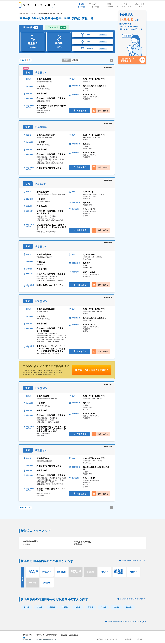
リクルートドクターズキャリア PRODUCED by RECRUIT (38, 5)
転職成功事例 (109, 5)
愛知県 (26, 607)
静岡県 (52, 607)
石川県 (103, 607)
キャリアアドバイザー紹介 (124, 5)
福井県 (129, 607)
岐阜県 (39, 607)
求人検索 (81, 5)
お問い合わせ (103, 111)
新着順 (66, 60)
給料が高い (75, 60)
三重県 (65, 607)
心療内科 (90, 572)
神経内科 (104, 572)
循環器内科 (61, 572)
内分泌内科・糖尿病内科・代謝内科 (119, 571)
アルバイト (57, 27)
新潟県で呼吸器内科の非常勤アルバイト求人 (124, 622)
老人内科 (32, 583)
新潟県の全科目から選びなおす (133, 560)
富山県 (116, 607)
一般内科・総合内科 (32, 572)
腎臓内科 (133, 572)
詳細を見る (81, 111)
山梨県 (77, 607)
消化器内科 (46, 572)
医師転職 (30, 27)
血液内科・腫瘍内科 (76, 572)
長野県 (90, 607)
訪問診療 (47, 583)
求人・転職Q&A (139, 5)
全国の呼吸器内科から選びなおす (132, 599)
